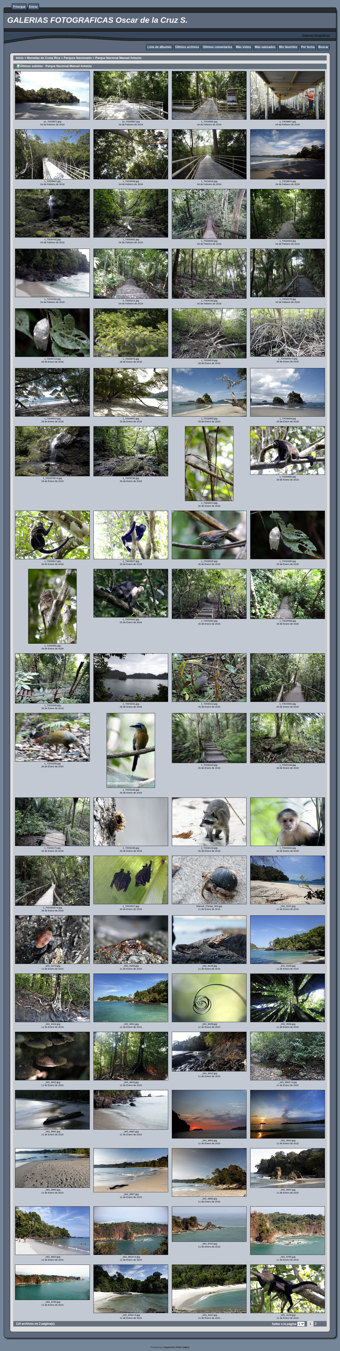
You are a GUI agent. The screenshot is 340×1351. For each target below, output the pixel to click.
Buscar (323, 47)
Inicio (19, 58)
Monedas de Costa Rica (43, 58)
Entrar (33, 6)
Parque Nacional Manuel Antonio (118, 58)
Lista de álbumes (159, 47)
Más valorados (265, 47)
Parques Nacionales (78, 58)
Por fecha (308, 47)
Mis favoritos (288, 47)
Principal (19, 6)
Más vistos (243, 47)
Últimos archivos (187, 47)
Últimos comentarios (217, 47)
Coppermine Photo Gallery (176, 1347)
